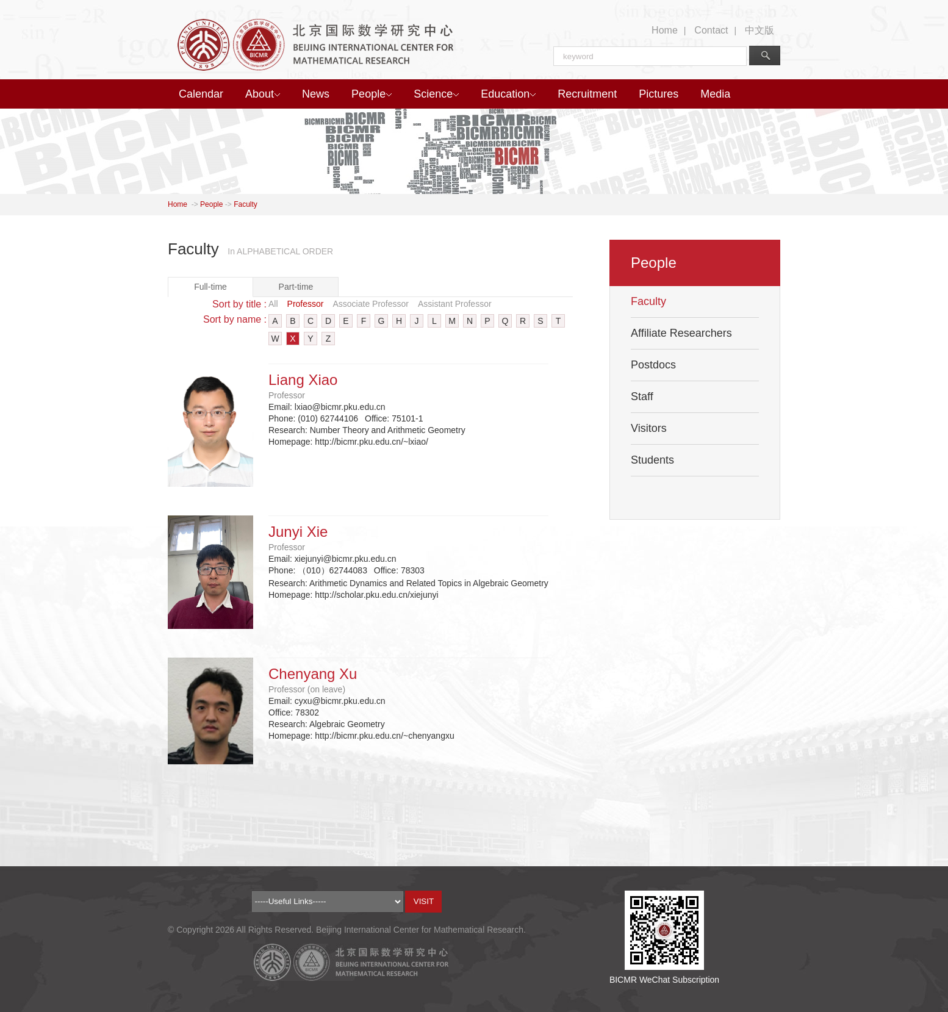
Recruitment (587, 94)
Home (665, 30)
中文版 (759, 30)
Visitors (649, 428)
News (315, 94)
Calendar (201, 94)
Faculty (245, 204)
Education (508, 94)
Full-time (210, 287)
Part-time (296, 287)
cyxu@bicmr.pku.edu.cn (340, 701)
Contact (711, 30)
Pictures (658, 94)
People (371, 94)
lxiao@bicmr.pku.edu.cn (340, 407)
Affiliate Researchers (681, 333)
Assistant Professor (455, 304)
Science (436, 94)
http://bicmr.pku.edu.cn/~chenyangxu (384, 736)
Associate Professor (370, 304)
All (273, 304)
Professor (305, 304)
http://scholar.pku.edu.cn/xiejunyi (376, 595)
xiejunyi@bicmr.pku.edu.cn (346, 559)
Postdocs (653, 365)
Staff (642, 396)
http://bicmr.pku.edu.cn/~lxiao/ (371, 442)
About (262, 94)
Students (652, 460)
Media (715, 94)
